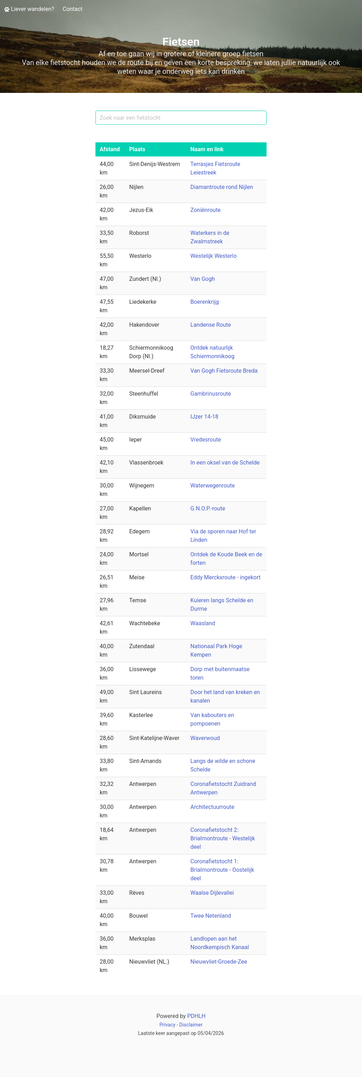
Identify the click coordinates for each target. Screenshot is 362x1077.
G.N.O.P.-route (208, 508)
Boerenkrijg (205, 301)
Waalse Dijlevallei (212, 892)
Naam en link (207, 149)
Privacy (167, 1025)
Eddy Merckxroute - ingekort (226, 577)
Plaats (137, 149)
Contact (72, 9)
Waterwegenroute (213, 485)
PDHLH (196, 1016)
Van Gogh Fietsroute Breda (224, 370)
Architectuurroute (212, 807)
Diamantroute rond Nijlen (222, 187)
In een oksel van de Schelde (225, 462)
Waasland (203, 623)
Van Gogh (203, 279)
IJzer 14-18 (204, 416)
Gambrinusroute (211, 393)
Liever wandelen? (29, 9)
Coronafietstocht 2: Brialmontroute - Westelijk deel (223, 838)
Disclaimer (191, 1025)
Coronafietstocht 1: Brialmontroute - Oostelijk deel (222, 870)
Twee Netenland (211, 915)
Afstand (110, 149)
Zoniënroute (206, 210)
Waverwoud (205, 738)
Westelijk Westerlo (214, 256)
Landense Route (211, 324)
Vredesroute (206, 439)
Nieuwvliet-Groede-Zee (219, 961)
